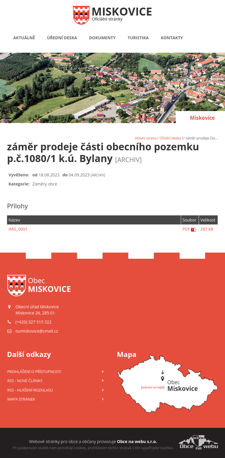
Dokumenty (102, 37)
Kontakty (172, 37)
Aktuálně (24, 37)
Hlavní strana (145, 138)
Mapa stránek (21, 399)
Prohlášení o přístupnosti (34, 371)
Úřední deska (62, 37)
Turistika (138, 37)
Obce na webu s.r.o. (137, 441)
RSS (24, 380)
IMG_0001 (18, 229)
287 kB (206, 229)
